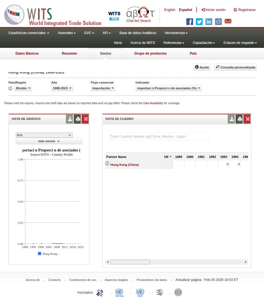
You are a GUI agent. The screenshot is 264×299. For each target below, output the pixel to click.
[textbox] (159, 136)
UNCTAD (120, 292)
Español (185, 10)
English (169, 10)
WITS (56, 14)
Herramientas (176, 33)
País (193, 53)
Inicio (118, 43)
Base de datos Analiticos (137, 33)
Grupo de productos (150, 53)
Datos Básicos (27, 53)
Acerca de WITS (142, 43)
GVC (89, 33)
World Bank (179, 292)
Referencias (174, 43)
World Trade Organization (159, 292)
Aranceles (66, 33)
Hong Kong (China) (125, 164)
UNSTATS (140, 292)
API (107, 33)
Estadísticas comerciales (28, 33)
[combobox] (44, 135)
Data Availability (153, 103)
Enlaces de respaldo (240, 43)
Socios (105, 53)
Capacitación (204, 43)
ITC (100, 292)
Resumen (69, 53)
